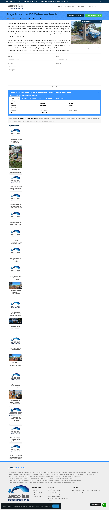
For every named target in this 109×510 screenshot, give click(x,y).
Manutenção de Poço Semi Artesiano (18, 476)
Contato (92, 7)
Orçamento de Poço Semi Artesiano (18, 478)
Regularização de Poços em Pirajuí (15, 223)
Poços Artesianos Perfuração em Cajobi (15, 260)
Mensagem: (12, 70)
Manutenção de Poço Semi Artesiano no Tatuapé (16, 293)
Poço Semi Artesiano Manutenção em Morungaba (15, 365)
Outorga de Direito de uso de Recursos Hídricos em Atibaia (15, 457)
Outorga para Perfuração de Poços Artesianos (47, 480)
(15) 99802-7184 (54, 496)
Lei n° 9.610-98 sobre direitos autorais (45, 121)
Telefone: (11, 63)
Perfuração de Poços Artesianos (41, 472)
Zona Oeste (33, 98)
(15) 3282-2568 (55, 494)
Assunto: (59, 63)
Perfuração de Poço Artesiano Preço (18, 482)
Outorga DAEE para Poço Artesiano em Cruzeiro (16, 278)
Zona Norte (24, 98)
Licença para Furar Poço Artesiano (42, 474)
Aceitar (56, 506)
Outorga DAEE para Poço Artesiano (64, 478)
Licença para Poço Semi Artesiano (85, 474)
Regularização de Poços (24, 472)
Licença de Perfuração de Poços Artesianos (20, 474)
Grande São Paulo (59, 98)
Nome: (10, 56)
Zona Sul (41, 98)
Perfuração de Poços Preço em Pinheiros (16, 418)
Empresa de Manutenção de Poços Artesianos (63, 472)
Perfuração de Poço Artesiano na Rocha (71, 480)
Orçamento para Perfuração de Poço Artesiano (41, 478)
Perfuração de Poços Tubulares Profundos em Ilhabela (15, 403)
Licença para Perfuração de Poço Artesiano (63, 474)
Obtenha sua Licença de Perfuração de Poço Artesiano (68, 476)
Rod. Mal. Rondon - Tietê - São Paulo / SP (19, 1)
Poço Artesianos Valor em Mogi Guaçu (15, 385)
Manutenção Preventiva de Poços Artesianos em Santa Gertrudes (15, 172)
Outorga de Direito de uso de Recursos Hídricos (21, 480)
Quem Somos (69, 7)
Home (60, 7)
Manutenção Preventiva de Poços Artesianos (41, 476)
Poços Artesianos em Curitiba (15, 349)
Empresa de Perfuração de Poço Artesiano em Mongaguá (16, 327)
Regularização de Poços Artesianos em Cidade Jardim (16, 206)
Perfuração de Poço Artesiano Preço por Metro (40, 482)
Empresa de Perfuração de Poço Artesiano (87, 472)
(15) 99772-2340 (39, 1)
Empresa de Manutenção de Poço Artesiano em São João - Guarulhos (16, 315)
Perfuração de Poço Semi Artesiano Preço (64, 482)
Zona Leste (49, 98)
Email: (58, 56)
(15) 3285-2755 (55, 492)
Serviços (81, 7)
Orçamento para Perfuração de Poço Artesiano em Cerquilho (16, 440)
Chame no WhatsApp (93, 15)
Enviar (54, 87)
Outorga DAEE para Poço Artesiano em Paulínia (16, 188)
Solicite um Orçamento (76, 15)
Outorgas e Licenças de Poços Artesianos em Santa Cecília (16, 243)
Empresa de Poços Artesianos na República (16, 141)
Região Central (15, 98)
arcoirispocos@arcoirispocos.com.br (57, 1)
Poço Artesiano (13, 472)
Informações (37, 496)
